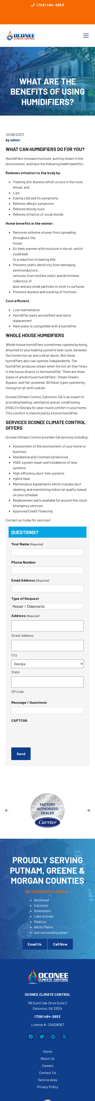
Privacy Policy (47, 1087)
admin (15, 140)
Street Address (22, 635)
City (14, 655)
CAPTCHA (19, 720)
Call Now (60, 944)
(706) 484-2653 (47, 5)
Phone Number (23, 562)
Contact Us (47, 1072)
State (15, 672)
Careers (47, 1065)
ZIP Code (17, 692)
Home (47, 1051)
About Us (47, 1058)
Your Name (27, 544)
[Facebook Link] (31, 1037)
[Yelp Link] (64, 1037)
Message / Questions (29, 702)
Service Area (47, 1080)
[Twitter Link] (42, 1037)
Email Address (30, 580)
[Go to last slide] (6, 810)
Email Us (35, 944)
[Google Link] (53, 1037)
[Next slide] (88, 810)
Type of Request (25, 598)
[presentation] (45, 733)
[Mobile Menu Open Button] (86, 35)
